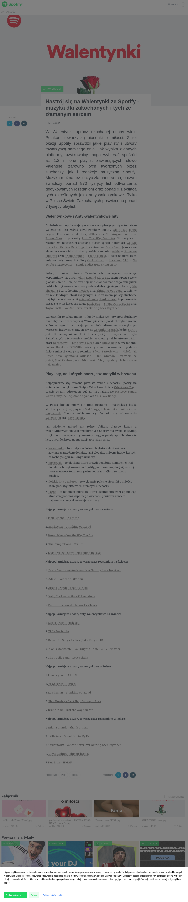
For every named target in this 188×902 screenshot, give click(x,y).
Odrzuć (34, 895)
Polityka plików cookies (53, 895)
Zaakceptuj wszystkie (15, 895)
